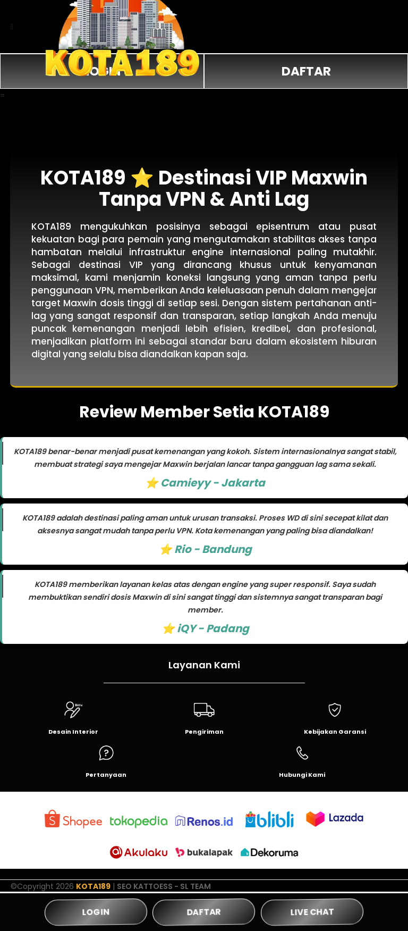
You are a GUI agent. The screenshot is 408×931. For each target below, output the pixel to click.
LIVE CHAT (312, 912)
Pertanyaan (106, 774)
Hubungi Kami (302, 774)
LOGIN (95, 912)
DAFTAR (306, 71)
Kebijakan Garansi (335, 731)
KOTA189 (93, 886)
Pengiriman (204, 731)
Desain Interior (73, 731)
